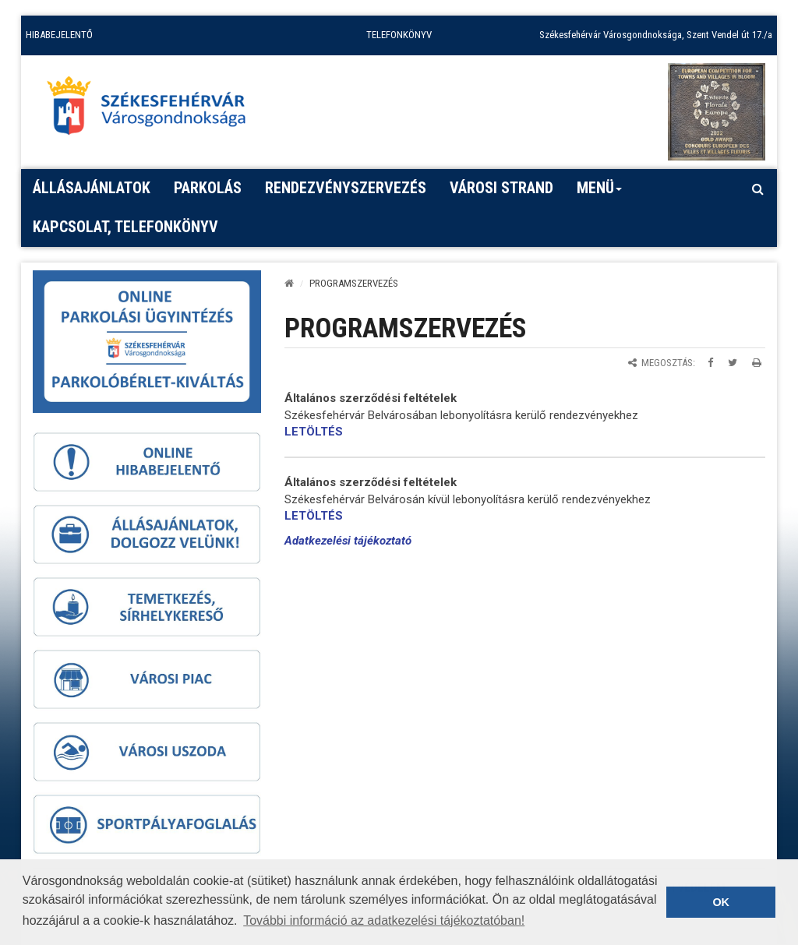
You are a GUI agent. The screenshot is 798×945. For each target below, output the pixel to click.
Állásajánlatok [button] (91, 187)
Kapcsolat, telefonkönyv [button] (125, 226)
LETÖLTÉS (313, 432)
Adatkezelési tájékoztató (347, 541)
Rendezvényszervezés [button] (345, 187)
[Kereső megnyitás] (757, 188)
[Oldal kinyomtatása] (756, 362)
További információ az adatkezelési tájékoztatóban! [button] (383, 920)
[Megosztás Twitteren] (732, 362)
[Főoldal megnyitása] (153, 109)
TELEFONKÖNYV (399, 35)
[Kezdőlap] (289, 283)
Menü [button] (600, 193)
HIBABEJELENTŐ (59, 35)
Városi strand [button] (501, 187)
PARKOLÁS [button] (208, 187)
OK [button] (720, 902)
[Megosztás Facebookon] (710, 362)
